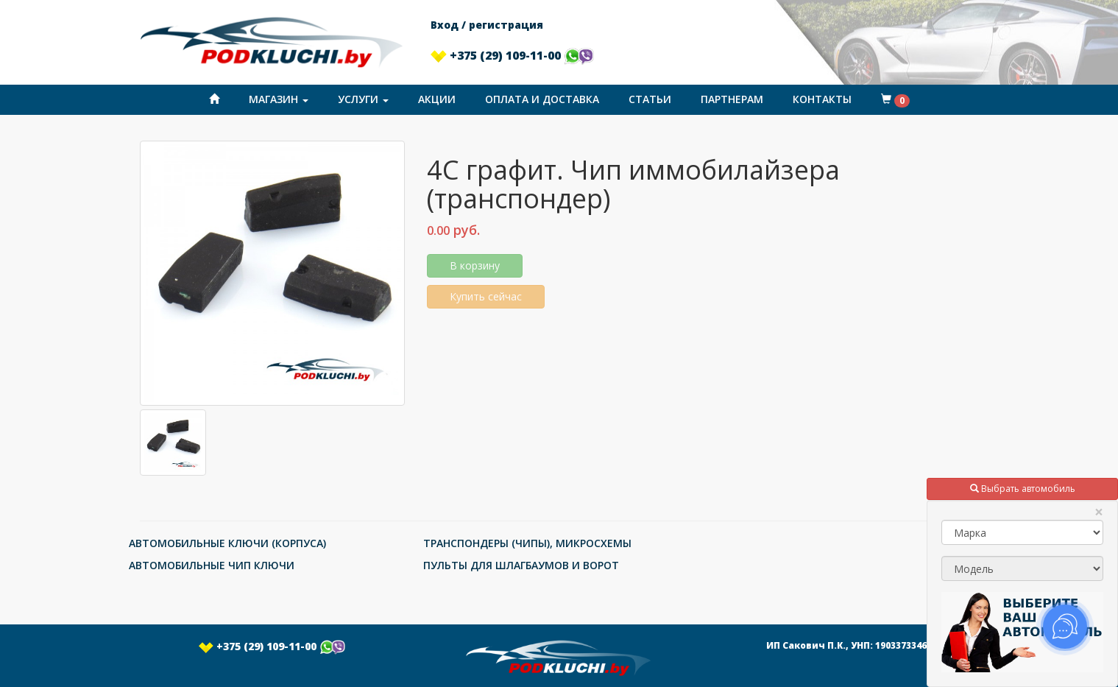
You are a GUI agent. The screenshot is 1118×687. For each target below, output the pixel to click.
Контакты (822, 99)
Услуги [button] (363, 99)
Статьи (650, 99)
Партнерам (732, 99)
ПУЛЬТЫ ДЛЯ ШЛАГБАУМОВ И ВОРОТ (521, 565)
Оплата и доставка (542, 99)
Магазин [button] (278, 99)
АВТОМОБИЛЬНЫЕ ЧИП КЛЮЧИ (211, 565)
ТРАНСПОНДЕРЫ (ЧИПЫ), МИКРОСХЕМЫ (527, 543)
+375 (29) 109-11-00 (512, 55)
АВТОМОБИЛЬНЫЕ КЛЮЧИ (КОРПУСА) (227, 543)
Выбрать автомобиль (1022, 488)
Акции (437, 99)
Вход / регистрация (487, 25)
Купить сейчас (486, 296)
